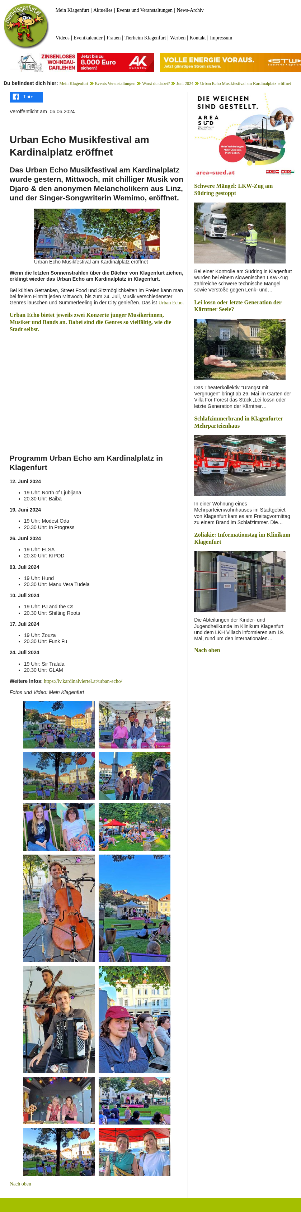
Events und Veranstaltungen (145, 10)
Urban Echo (171, 302)
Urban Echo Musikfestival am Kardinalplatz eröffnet (245, 83)
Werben (177, 38)
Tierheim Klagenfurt (145, 38)
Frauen (114, 38)
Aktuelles (103, 10)
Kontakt (198, 38)
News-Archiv (190, 10)
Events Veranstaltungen (115, 83)
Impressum (221, 38)
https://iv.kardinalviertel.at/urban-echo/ (83, 681)
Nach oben (20, 1184)
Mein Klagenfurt (72, 10)
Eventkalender (88, 38)
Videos (63, 38)
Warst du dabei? (156, 83)
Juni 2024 (185, 83)
